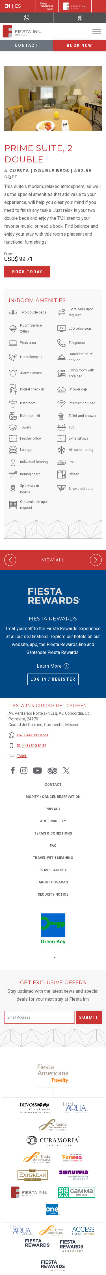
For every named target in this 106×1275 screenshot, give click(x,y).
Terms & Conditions (53, 833)
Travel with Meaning (53, 858)
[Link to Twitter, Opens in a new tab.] (66, 770)
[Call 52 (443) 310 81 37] (79, 17)
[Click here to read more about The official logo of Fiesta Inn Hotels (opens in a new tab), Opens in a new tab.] (29, 1192)
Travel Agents (53, 870)
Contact (26, 45)
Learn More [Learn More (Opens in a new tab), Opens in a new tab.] (53, 666)
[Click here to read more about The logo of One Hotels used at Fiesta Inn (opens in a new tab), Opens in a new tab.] (53, 1209)
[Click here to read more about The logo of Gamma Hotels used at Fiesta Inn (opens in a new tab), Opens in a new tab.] (76, 1192)
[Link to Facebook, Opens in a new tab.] (13, 770)
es (18, 6)
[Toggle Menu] (96, 31)
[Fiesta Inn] (75, 6)
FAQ (53, 846)
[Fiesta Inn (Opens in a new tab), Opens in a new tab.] (47, 6)
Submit (88, 1017)
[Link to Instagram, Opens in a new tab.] (23, 770)
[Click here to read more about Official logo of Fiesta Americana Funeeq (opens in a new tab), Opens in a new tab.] (72, 1157)
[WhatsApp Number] (26, 17)
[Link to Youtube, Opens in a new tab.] (37, 770)
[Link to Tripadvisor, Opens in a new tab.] (52, 770)
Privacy (53, 808)
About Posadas (53, 882)
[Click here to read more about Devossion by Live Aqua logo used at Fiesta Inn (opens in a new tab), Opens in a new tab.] (34, 1107)
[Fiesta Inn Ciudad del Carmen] (22, 31)
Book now (79, 45)
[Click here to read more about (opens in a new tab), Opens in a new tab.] (37, 1246)
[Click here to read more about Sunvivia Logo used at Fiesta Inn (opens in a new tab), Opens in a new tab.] (73, 1175)
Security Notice (53, 894)
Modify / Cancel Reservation (53, 797)
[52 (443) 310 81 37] (28, 746)
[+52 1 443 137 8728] (28, 735)
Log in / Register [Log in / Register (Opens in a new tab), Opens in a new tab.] (53, 679)
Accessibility (53, 821)
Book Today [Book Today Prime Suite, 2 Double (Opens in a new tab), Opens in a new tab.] (27, 271)
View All (53, 560)
